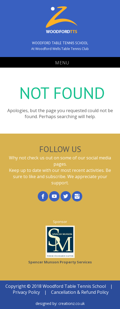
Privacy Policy (26, 292)
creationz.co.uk (71, 303)
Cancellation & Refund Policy (80, 292)
